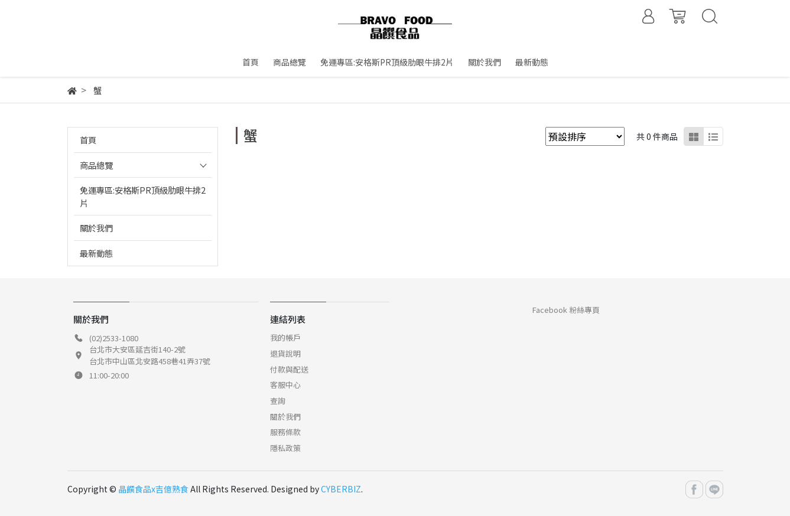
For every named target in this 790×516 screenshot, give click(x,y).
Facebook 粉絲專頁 (566, 309)
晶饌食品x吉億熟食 (153, 489)
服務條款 (285, 431)
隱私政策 (285, 447)
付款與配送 (289, 369)
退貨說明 (285, 353)
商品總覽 (96, 165)
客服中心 (285, 384)
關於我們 (96, 227)
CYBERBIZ (341, 489)
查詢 (277, 400)
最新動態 (96, 253)
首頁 (88, 139)
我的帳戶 (285, 337)
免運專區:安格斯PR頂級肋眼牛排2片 (143, 196)
